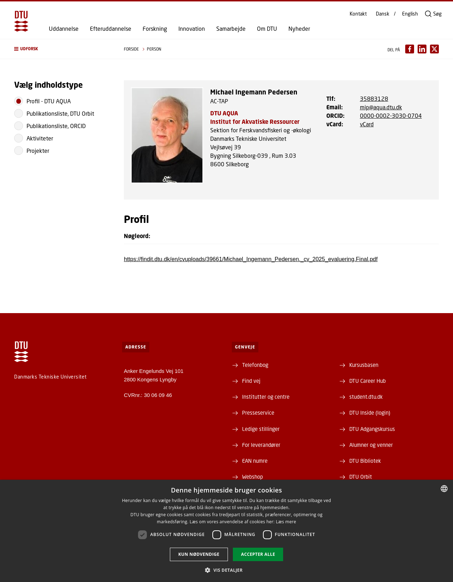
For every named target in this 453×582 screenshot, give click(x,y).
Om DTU (267, 28)
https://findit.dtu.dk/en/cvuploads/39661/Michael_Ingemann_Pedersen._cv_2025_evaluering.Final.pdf (251, 259)
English (410, 13)
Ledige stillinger (261, 429)
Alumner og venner (371, 445)
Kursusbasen (363, 365)
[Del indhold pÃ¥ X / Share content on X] (434, 49)
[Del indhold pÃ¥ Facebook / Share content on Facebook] (409, 49)
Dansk (382, 13)
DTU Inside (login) (369, 412)
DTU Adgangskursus (372, 429)
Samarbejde (231, 28)
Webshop (252, 476)
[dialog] (226, 531)
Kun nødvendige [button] (198, 554)
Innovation (191, 28)
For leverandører (261, 445)
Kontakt (358, 13)
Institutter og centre (265, 396)
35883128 (374, 98)
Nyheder (299, 28)
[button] (62, 49)
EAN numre (255, 460)
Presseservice (258, 412)
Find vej (251, 381)
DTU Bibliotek (365, 460)
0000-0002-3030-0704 (391, 115)
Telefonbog (255, 365)
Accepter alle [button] (258, 554)
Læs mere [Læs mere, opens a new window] (286, 522)
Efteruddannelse (110, 28)
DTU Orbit (360, 476)
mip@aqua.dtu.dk (381, 107)
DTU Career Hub (367, 381)
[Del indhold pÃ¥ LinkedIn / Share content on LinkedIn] (422, 49)
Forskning (155, 28)
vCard (367, 124)
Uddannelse (64, 28)
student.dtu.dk (366, 396)
